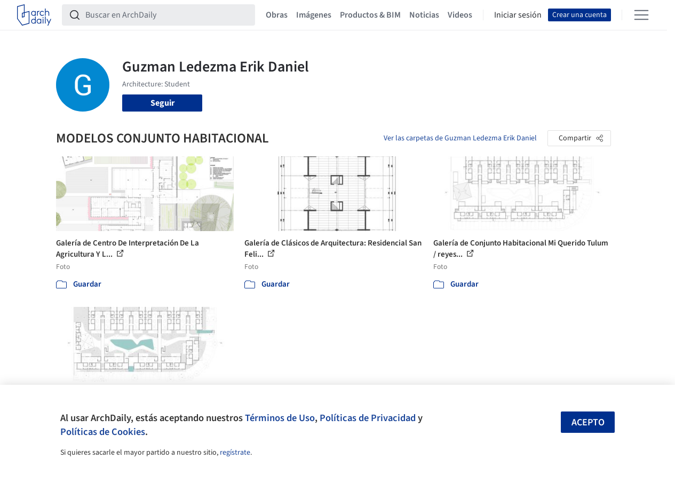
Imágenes (313, 15)
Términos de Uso (280, 418)
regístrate (235, 452)
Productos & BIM (370, 15)
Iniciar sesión (518, 15)
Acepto (588, 422)
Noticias (424, 15)
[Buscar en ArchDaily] (167, 15)
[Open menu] (641, 14)
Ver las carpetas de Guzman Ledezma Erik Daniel (460, 138)
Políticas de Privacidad (368, 418)
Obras (277, 15)
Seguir (162, 103)
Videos (460, 15)
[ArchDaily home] (34, 15)
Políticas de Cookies (102, 432)
